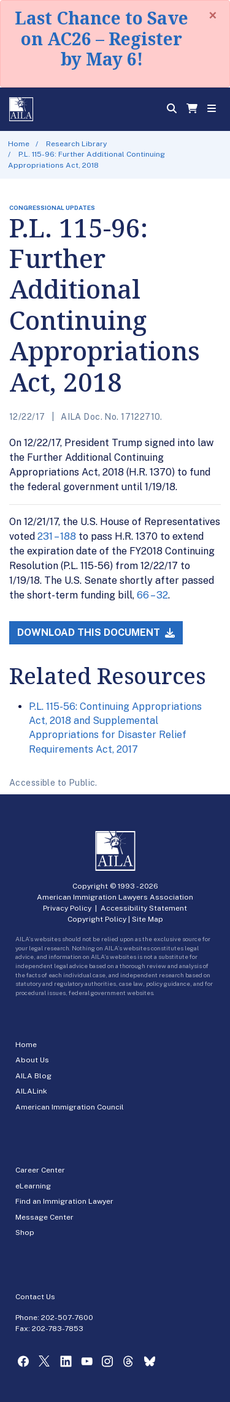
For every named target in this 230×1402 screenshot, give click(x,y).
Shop (24, 1232)
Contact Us (35, 1296)
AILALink (31, 1091)
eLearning (33, 1186)
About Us (32, 1060)
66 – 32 (152, 595)
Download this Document (96, 632)
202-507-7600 (67, 1317)
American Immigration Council (69, 1107)
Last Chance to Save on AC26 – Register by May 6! (101, 38)
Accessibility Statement (144, 908)
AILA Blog (33, 1076)
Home (18, 144)
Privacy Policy (67, 908)
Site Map (147, 919)
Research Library (76, 144)
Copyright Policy (96, 919)
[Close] (212, 15)
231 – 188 (56, 536)
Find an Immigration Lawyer (64, 1201)
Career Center (40, 1170)
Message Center (44, 1217)
